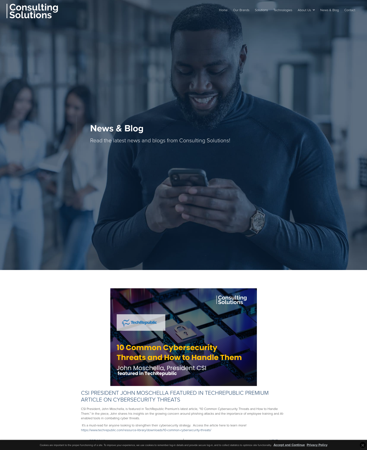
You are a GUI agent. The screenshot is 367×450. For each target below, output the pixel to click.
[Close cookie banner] (363, 445)
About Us (302, 10)
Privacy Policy (317, 445)
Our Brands (237, 10)
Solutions (257, 10)
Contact (345, 10)
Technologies (278, 10)
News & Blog (325, 10)
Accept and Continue (289, 445)
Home (219, 10)
